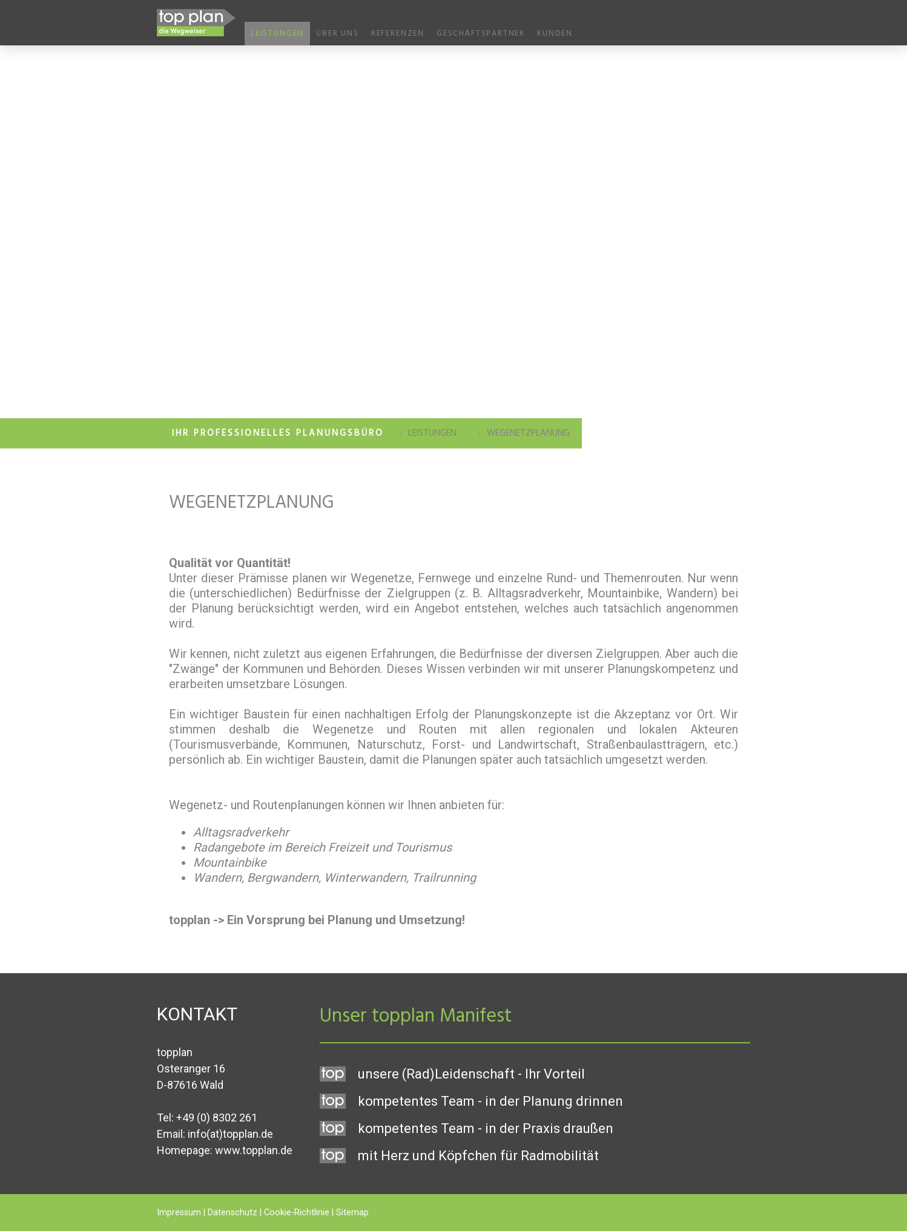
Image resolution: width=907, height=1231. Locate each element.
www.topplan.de (253, 1150)
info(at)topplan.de (230, 1134)
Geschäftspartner (481, 33)
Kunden (555, 33)
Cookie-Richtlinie (296, 1212)
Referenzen (397, 33)
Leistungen (277, 33)
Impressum (179, 1212)
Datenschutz (232, 1212)
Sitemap (352, 1212)
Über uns (337, 33)
